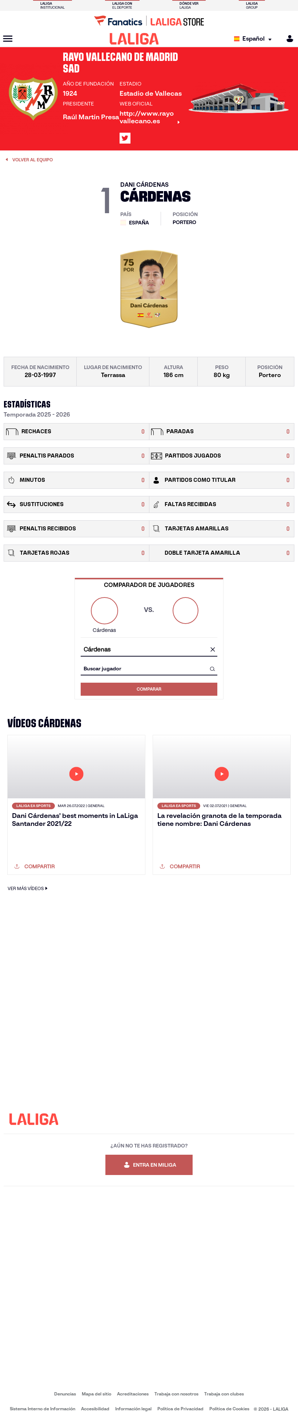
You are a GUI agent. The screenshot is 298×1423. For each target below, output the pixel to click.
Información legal (133, 1408)
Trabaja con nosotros (176, 1393)
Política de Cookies (229, 1408)
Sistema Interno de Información (42, 1408)
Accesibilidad (95, 1408)
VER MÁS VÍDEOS (28, 888)
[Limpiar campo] (213, 650)
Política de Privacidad (180, 1408)
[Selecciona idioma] (255, 39)
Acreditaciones (133, 1393)
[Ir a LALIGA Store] (149, 21)
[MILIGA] (287, 38)
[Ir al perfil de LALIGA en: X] (125, 138)
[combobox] (149, 650)
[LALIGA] (134, 39)
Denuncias (65, 1393)
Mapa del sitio (96, 1393)
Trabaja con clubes (224, 1393)
